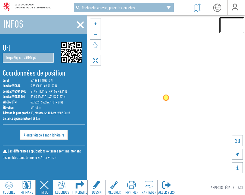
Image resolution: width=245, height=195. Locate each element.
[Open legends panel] (62, 187)
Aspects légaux (222, 187)
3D (237, 140)
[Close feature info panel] (44, 187)
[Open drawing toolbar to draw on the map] (96, 187)
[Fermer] (80, 25)
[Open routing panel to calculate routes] (79, 187)
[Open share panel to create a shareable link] (148, 187)
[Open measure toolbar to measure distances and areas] (114, 187)
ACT (240, 187)
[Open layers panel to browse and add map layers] (9, 187)
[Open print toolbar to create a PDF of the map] (131, 187)
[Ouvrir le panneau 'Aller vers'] (166, 187)
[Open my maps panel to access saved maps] (26, 187)
